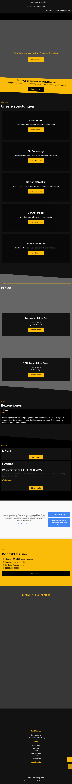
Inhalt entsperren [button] (59, 514)
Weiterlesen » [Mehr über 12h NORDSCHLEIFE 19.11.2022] (7, 480)
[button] (70, 16)
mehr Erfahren (36, 130)
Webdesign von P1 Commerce (36, 781)
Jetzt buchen (36, 330)
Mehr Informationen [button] (24, 524)
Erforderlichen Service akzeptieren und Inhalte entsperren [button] (59, 523)
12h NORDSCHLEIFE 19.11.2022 (22, 470)
